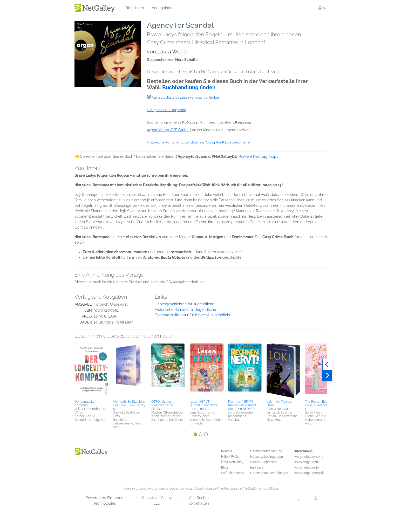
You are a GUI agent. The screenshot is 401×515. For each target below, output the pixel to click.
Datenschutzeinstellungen (269, 473)
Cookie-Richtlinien (263, 462)
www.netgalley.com (308, 456)
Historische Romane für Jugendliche (185, 309)
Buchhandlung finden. (189, 87)
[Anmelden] (322, 8)
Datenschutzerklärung (266, 451)
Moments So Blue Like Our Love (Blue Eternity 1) (129, 405)
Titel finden (134, 8)
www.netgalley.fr (306, 462)
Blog (224, 467)
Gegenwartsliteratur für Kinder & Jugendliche (193, 315)
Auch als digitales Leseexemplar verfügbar (185, 97)
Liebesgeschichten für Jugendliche (184, 304)
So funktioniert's (232, 473)
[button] (91, 371)
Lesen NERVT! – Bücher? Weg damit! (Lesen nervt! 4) (204, 405)
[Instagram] (299, 498)
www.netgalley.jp (306, 467)
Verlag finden (163, 8)
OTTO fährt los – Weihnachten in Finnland (162, 405)
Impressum (258, 467)
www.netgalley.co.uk (309, 473)
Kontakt (226, 451)
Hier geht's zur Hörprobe (166, 110)
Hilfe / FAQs (230, 456)
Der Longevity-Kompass (85, 403)
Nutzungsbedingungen (266, 456)
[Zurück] (327, 364)
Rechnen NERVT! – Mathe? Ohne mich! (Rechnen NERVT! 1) (242, 405)
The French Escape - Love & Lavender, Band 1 (321, 405)
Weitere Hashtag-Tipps (258, 156)
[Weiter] (327, 375)
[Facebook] (316, 498)
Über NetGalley (232, 462)
